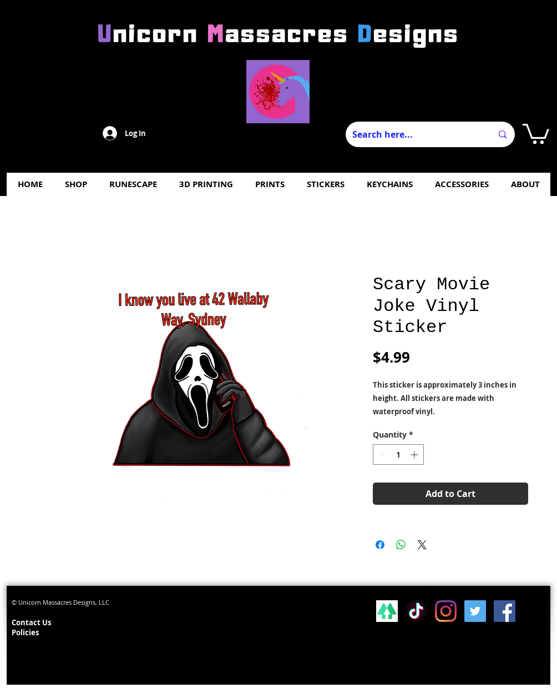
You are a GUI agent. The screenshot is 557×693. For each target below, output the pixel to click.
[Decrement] (381, 454)
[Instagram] (446, 611)
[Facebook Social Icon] (504, 611)
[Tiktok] (416, 611)
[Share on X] (422, 544)
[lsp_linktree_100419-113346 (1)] (387, 611)
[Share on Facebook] (380, 544)
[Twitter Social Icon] (475, 611)
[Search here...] (413, 134)
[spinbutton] (398, 454)
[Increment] (415, 454)
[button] (536, 133)
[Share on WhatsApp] (401, 544)
